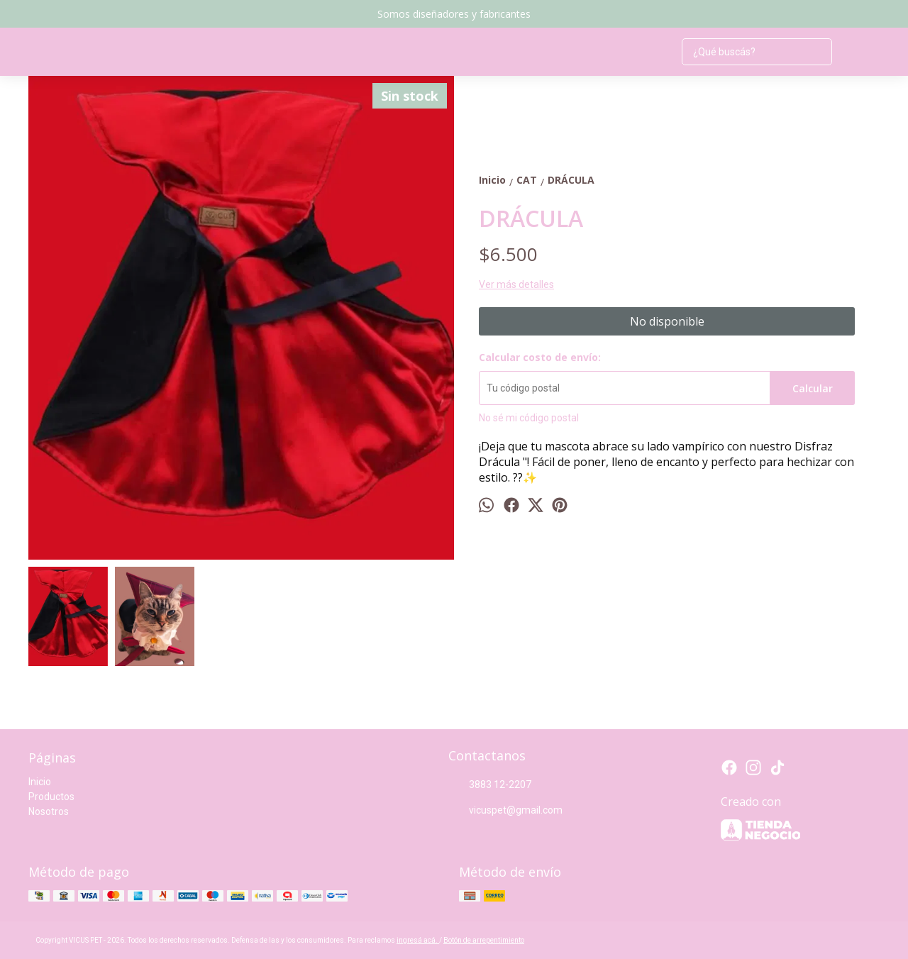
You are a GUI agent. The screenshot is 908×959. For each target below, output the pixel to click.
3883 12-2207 (489, 785)
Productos (51, 796)
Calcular (812, 388)
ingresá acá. (418, 940)
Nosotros (48, 811)
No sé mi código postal (529, 417)
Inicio (39, 781)
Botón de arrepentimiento (483, 940)
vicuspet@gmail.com (505, 810)
